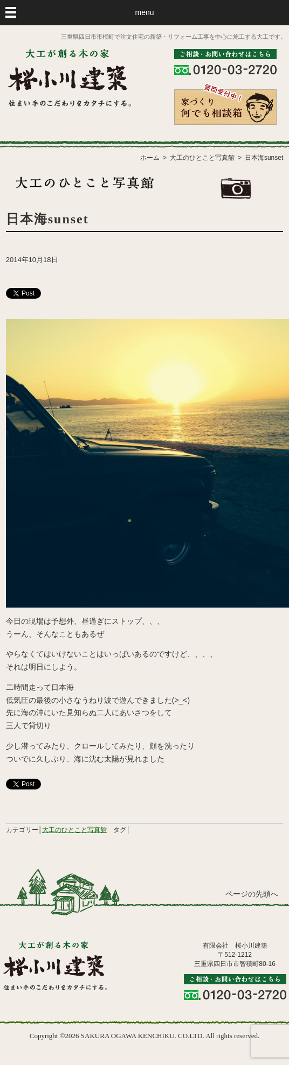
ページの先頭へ (251, 894)
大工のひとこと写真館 (74, 830)
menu (144, 12)
